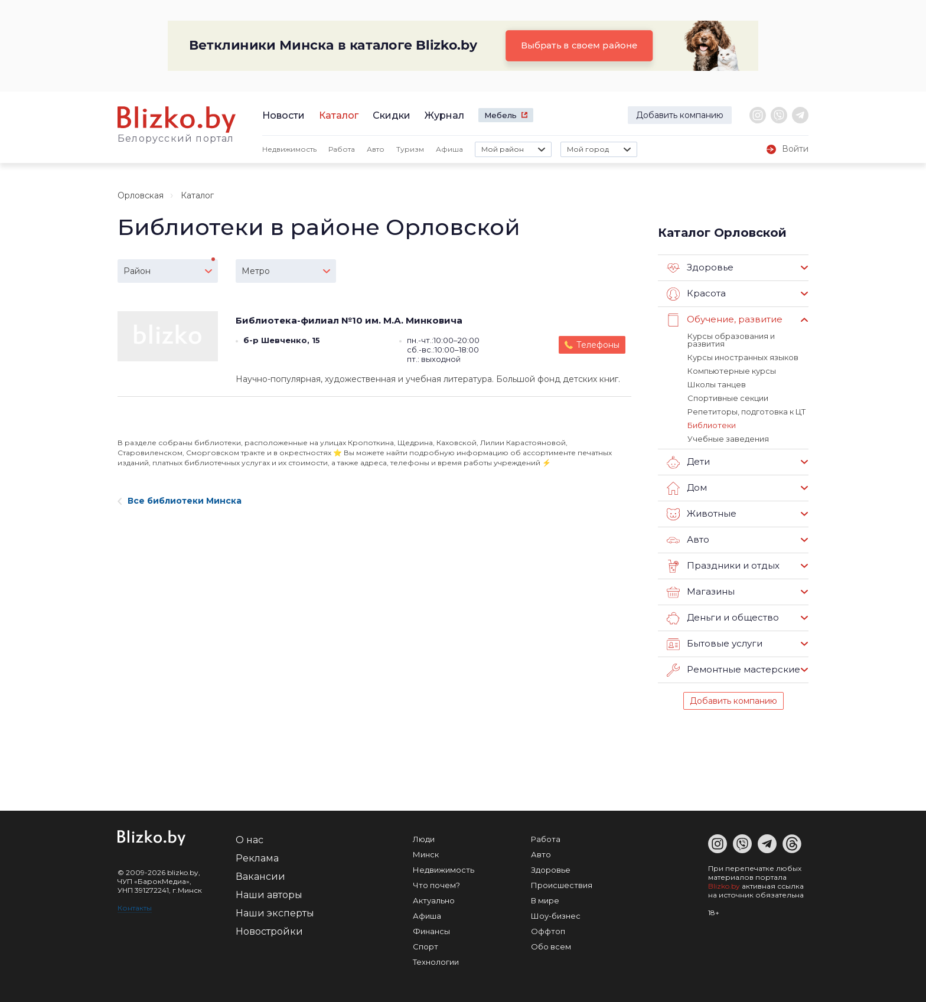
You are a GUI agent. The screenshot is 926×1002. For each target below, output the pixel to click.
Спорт (425, 946)
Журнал (444, 115)
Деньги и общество (723, 618)
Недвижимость (289, 149)
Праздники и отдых (723, 566)
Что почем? (436, 885)
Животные (701, 514)
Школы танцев (716, 384)
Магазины (701, 592)
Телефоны (597, 345)
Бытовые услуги (714, 644)
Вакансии (260, 876)
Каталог (338, 115)
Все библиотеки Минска (180, 500)
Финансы (431, 931)
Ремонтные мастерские (733, 670)
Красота (696, 294)
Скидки (391, 115)
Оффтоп (548, 931)
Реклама (257, 858)
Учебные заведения (728, 438)
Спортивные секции (727, 398)
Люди (424, 839)
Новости (283, 115)
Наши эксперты (275, 913)
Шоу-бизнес (556, 916)
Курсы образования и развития (731, 339)
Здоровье (700, 268)
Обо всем (551, 946)
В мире (545, 900)
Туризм (410, 149)
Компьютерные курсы (731, 371)
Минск (426, 854)
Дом (687, 488)
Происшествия (561, 885)
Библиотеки (711, 425)
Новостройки (269, 931)
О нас (249, 840)
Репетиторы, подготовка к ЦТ (746, 411)
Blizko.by (724, 886)
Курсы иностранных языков (742, 357)
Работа (341, 149)
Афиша (449, 149)
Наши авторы (269, 894)
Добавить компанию (679, 115)
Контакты (135, 907)
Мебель (500, 115)
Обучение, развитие (724, 320)
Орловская (141, 195)
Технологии (436, 962)
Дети (688, 462)
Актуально (434, 900)
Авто (375, 149)
